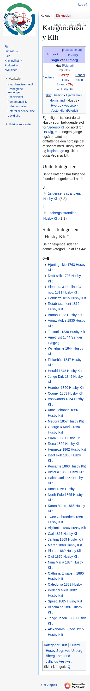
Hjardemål (73, 95)
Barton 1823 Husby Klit (65, 315)
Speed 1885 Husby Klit (65, 601)
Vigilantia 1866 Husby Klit (67, 528)
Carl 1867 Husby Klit (63, 534)
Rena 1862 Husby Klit (64, 444)
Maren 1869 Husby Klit (65, 545)
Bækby (64, 75)
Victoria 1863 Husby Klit (65, 472)
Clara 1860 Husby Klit (64, 438)
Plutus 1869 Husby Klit (65, 551)
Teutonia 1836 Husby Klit (66, 332)
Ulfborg (72, 60)
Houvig (47, 132)
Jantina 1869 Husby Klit (65, 539)
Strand (61, 84)
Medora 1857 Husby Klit (66, 421)
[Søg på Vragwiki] (78, 24)
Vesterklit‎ (57, 110)
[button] (15, 78)
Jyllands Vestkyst (59, 661)
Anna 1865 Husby (61, 489)
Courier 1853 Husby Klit (65, 393)
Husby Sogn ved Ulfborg (64, 651)
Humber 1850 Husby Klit (66, 388)
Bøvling (58, 95)
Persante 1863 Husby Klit (67, 466)
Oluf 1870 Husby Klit (63, 556)
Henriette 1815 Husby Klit (67, 298)
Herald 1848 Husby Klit (65, 371)
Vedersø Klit (56, 127)
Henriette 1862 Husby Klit (67, 449)
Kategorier (52, 645)
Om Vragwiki (49, 685)
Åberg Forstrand (58, 656)
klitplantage (55, 151)
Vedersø (48, 77)
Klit (48, 95)
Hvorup (56, 105)
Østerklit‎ (72, 110)
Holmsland (57, 100)
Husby (65, 80)
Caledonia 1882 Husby (65, 584)
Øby (70, 84)
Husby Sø (66, 89)
